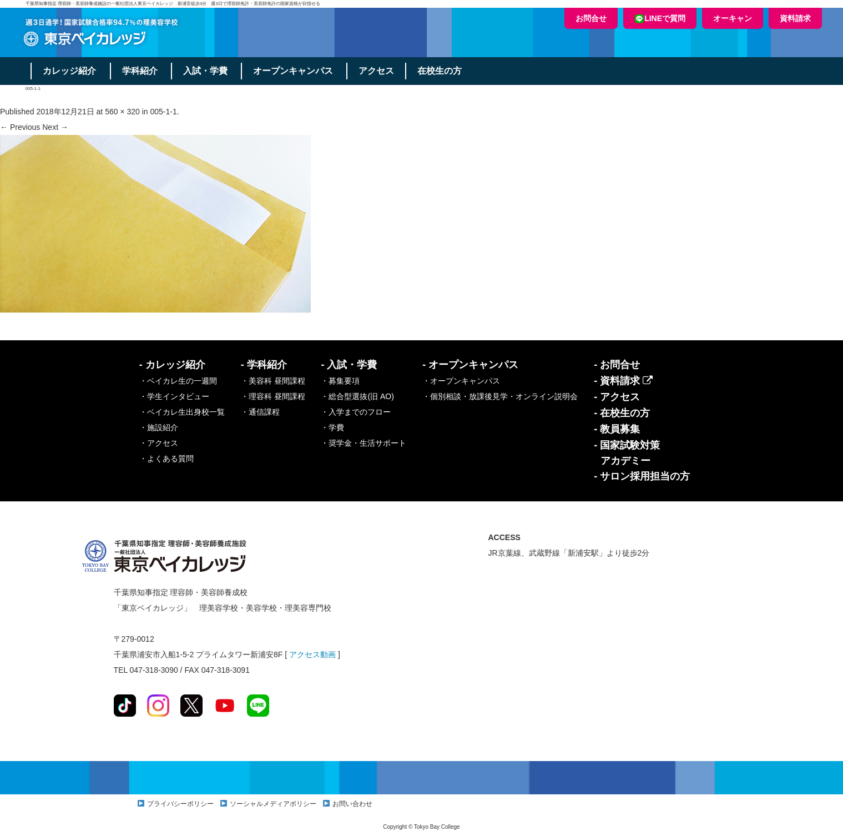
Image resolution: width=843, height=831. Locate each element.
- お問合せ (617, 364)
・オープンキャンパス (461, 380)
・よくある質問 (166, 458)
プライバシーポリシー (180, 804)
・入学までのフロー (356, 411)
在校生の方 (442, 70)
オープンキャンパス (295, 70)
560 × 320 (122, 111)
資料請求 (795, 18)
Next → (55, 127)
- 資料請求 (623, 380)
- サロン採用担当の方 (642, 476)
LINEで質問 (659, 18)
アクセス (378, 70)
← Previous (20, 127)
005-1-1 (163, 111)
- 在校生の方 (622, 413)
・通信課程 (260, 411)
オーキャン (732, 18)
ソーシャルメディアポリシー (273, 804)
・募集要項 (340, 380)
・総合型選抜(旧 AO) (357, 396)
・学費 (332, 427)
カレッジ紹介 (70, 70)
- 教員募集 (617, 429)
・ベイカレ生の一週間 (178, 380)
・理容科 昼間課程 (273, 396)
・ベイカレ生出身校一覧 (182, 411)
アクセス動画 (312, 654)
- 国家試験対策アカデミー (627, 453)
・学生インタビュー (174, 396)
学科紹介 (140, 70)
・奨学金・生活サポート (363, 443)
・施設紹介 (158, 427)
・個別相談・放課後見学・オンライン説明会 (500, 396)
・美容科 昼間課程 (273, 380)
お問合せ (591, 18)
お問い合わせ (352, 804)
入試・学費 (206, 70)
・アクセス (158, 443)
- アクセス (617, 396)
